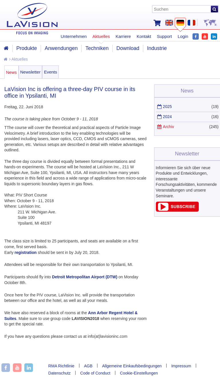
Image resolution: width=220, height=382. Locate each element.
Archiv (168, 126)
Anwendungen (61, 48)
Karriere (123, 36)
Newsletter (30, 72)
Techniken (97, 48)
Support (164, 36)
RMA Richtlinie (61, 366)
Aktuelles (18, 59)
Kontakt (144, 36)
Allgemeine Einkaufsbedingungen (132, 366)
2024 (167, 116)
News (11, 72)
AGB (88, 366)
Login (183, 36)
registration (26, 252)
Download (127, 48)
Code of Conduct (95, 373)
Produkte (26, 48)
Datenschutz (59, 373)
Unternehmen (74, 36)
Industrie (157, 48)
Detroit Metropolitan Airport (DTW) (84, 277)
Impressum (181, 366)
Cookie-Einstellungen (139, 373)
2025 (167, 106)
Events (50, 72)
